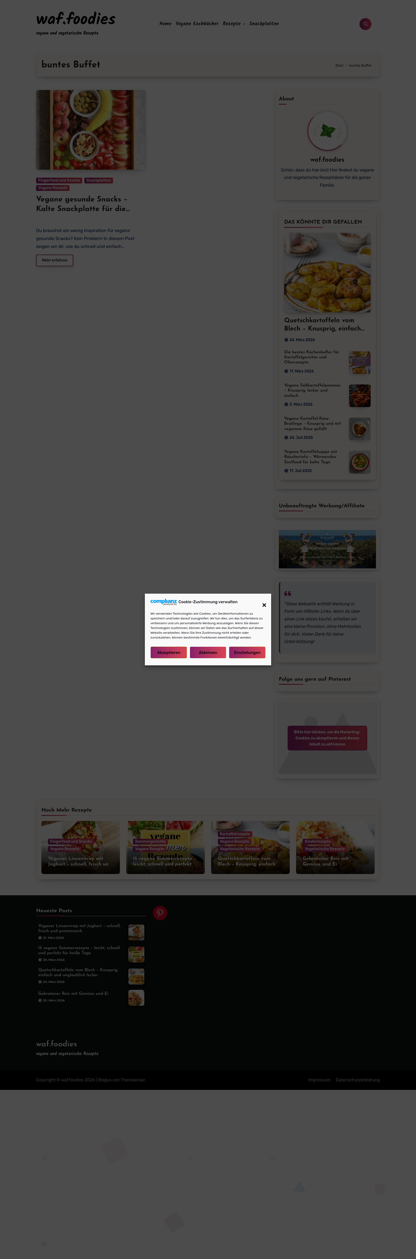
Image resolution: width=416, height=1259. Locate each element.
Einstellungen (247, 652)
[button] (262, 602)
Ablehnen (208, 652)
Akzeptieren (168, 652)
